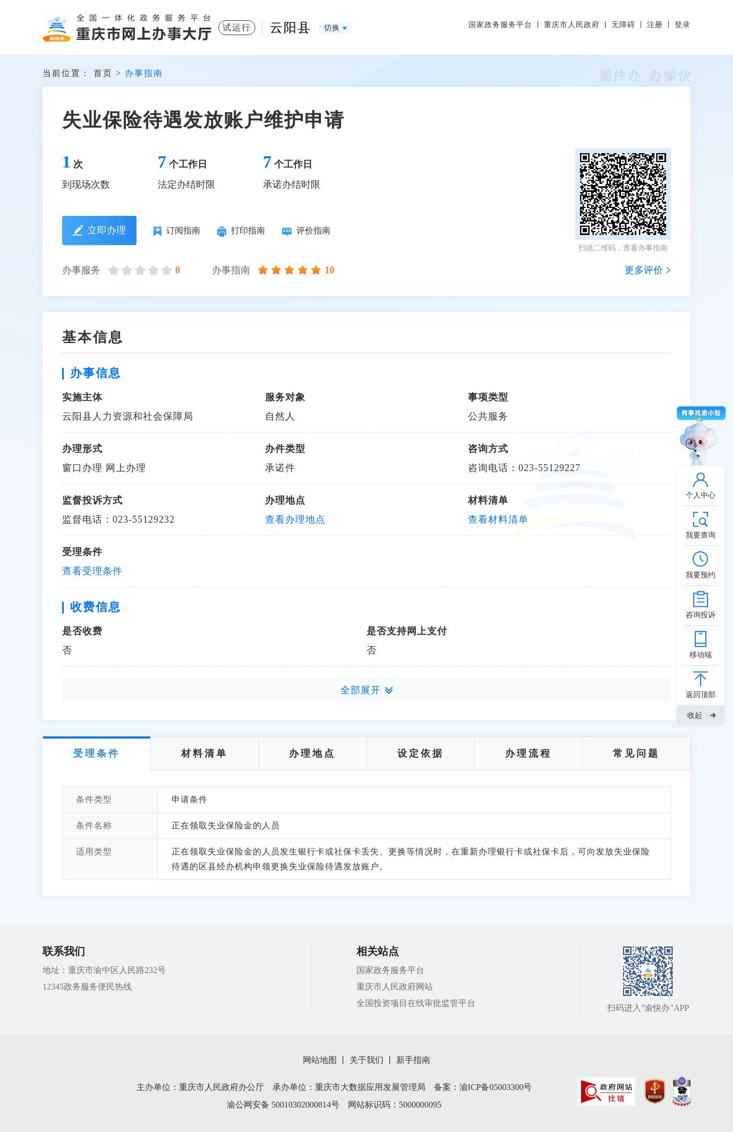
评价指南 (306, 231)
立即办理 (99, 230)
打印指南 (241, 231)
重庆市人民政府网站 (394, 986)
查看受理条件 (92, 571)
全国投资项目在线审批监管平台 (415, 1003)
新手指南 (413, 1059)
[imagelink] (606, 1091)
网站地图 (320, 1059)
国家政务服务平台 (500, 25)
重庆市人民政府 (572, 25)
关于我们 (366, 1059)
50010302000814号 (305, 1104)
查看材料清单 (498, 519)
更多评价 (644, 270)
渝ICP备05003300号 (495, 1087)
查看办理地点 (295, 519)
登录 (683, 25)
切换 (332, 28)
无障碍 (623, 25)
